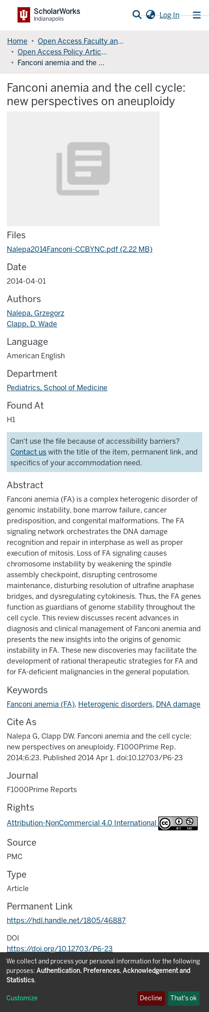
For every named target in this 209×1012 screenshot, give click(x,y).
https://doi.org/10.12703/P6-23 (60, 949)
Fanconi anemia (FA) (41, 704)
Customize (22, 998)
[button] (150, 15)
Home (17, 41)
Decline (151, 998)
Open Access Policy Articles (62, 52)
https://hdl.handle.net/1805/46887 (66, 920)
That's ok (183, 998)
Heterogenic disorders (115, 704)
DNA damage (178, 704)
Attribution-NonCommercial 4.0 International (102, 823)
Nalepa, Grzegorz (35, 313)
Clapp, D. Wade (32, 324)
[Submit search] (137, 15)
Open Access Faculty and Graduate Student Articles (83, 41)
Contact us (28, 452)
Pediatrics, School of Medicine (57, 387)
